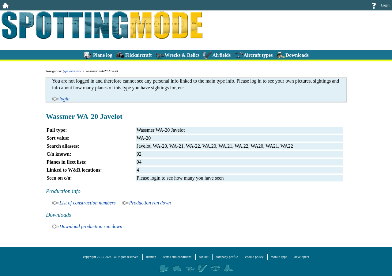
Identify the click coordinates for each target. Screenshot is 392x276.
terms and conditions (177, 257)
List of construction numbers (87, 202)
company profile (227, 257)
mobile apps (279, 257)
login (64, 98)
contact (204, 257)
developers (301, 257)
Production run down (150, 202)
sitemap (151, 257)
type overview (72, 71)
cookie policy (254, 257)
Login (385, 5)
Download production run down (90, 226)
